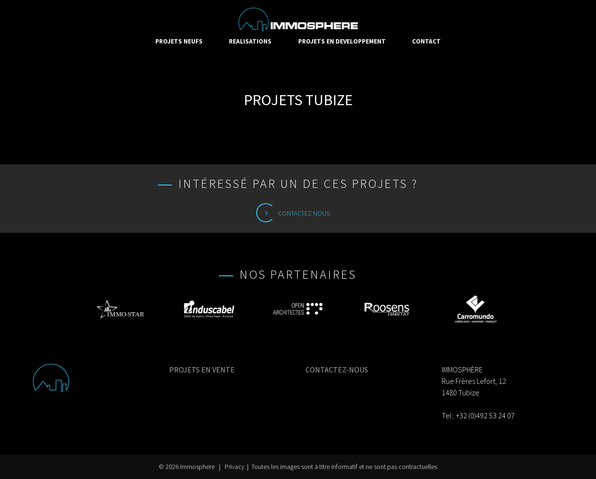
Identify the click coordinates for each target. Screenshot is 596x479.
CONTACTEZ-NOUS (336, 369)
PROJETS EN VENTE (202, 369)
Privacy (234, 467)
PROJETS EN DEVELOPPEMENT (342, 41)
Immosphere (197, 467)
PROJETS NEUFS (179, 41)
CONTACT (426, 41)
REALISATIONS (250, 41)
